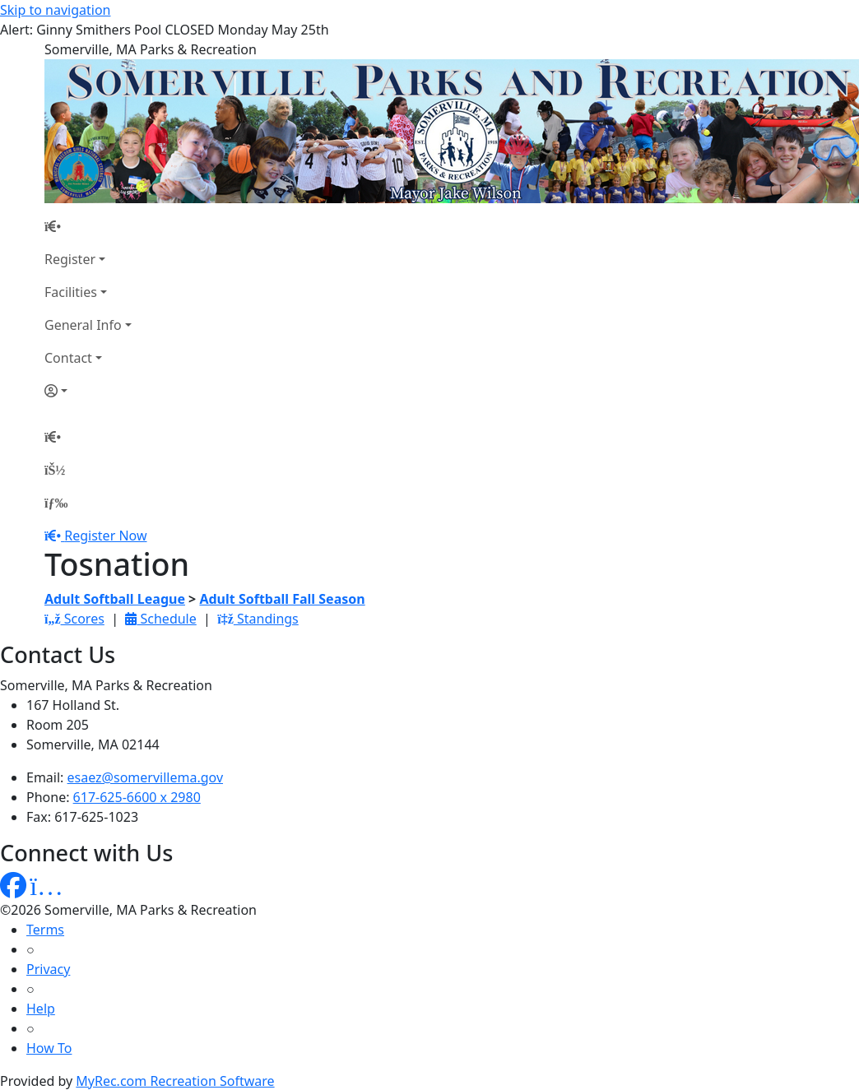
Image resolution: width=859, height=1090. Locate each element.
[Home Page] (88, 226)
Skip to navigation (55, 10)
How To (49, 1048)
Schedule (160, 619)
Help (40, 1009)
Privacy (48, 969)
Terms (45, 930)
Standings (258, 619)
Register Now (105, 535)
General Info (83, 325)
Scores (74, 619)
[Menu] (55, 502)
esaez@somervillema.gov (145, 777)
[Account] (88, 390)
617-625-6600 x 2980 (137, 797)
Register (69, 259)
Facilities (70, 292)
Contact (68, 358)
